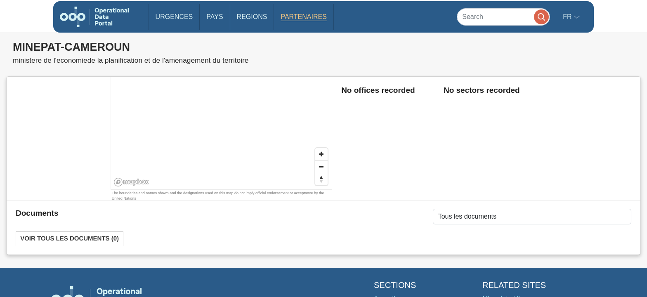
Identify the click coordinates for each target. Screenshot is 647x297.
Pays (214, 16)
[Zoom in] (321, 154)
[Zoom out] (321, 166)
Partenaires (303, 16)
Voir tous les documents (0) (69, 238)
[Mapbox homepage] (131, 182)
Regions (252, 16)
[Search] (503, 16)
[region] (222, 133)
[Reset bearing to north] (321, 179)
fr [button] (568, 16)
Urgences (174, 16)
